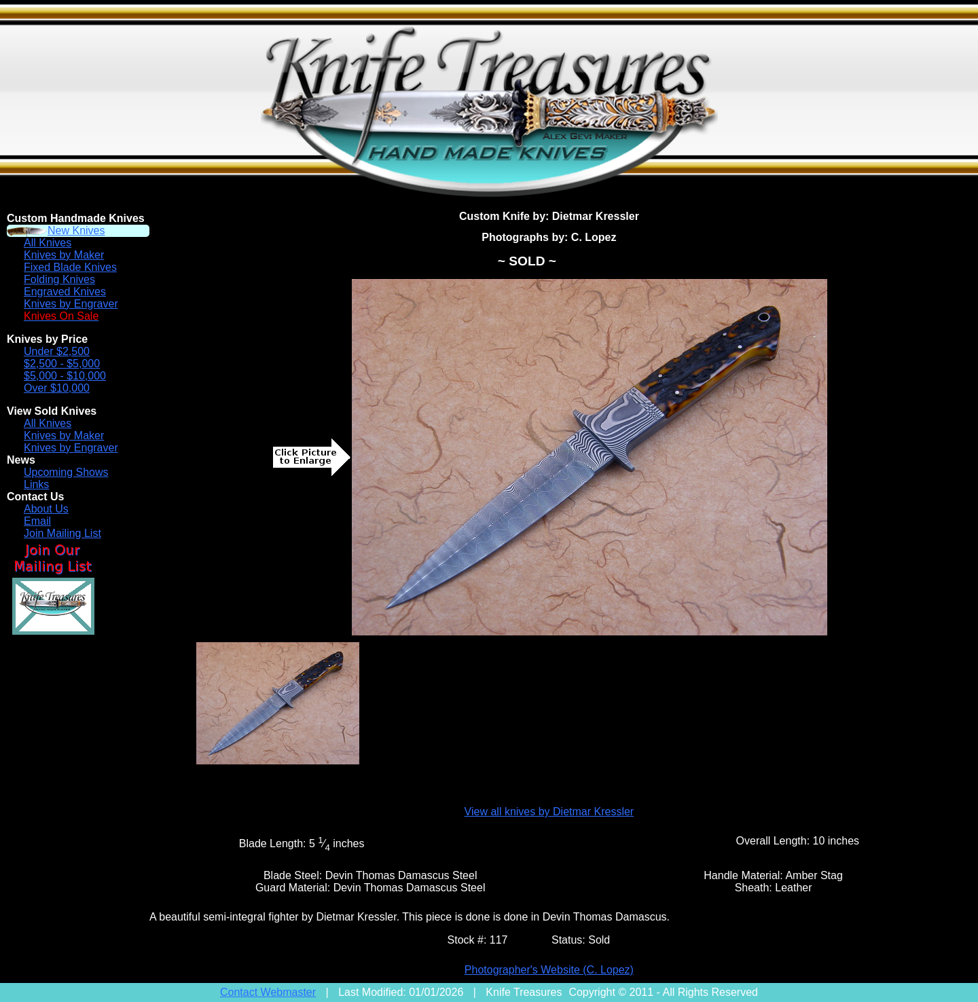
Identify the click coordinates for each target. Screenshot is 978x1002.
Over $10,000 (57, 388)
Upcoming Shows (66, 472)
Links (36, 484)
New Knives (76, 230)
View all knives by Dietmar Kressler (549, 811)
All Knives (47, 242)
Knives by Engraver (71, 304)
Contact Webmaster (268, 992)
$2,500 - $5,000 (62, 363)
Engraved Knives (65, 291)
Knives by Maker (64, 255)
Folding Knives (59, 279)
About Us (46, 509)
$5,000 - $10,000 (65, 376)
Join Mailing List (62, 533)
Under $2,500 (57, 351)
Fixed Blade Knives (70, 267)
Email (37, 521)
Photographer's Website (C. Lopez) (549, 970)
